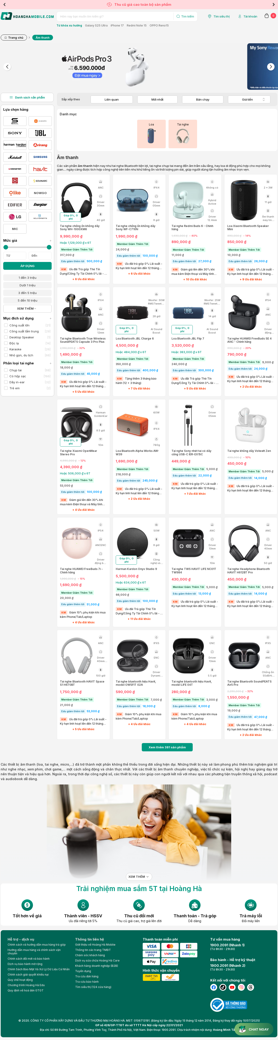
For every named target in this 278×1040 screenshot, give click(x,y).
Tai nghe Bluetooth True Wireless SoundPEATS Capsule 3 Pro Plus (83, 340)
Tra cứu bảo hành (87, 981)
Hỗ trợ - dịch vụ (21, 939)
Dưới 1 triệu (27, 285)
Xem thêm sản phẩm (167, 747)
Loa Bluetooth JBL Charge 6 (135, 338)
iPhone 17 (117, 25)
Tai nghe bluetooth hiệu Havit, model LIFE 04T (192, 683)
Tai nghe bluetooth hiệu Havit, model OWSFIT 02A (136, 683)
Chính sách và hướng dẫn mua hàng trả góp (37, 944)
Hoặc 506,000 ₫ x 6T (75, 473)
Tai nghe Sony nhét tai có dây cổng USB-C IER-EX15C (191, 452)
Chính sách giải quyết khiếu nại (28, 974)
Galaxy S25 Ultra (96, 25)
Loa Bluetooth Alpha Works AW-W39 (137, 452)
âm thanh (28, 764)
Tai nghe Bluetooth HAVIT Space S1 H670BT (82, 683)
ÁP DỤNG (27, 266)
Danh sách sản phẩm (27, 97)
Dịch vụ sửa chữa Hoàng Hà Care (97, 960)
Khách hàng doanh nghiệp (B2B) (96, 965)
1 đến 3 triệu (27, 277)
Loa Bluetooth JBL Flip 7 (188, 338)
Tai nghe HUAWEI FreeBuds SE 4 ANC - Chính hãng (249, 340)
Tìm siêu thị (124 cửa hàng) (93, 987)
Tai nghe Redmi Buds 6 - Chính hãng (192, 227)
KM (63, 269)
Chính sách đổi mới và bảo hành (29, 958)
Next (273, 4)
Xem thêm (136, 876)
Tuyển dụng (83, 971)
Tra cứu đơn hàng (86, 976)
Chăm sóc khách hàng (90, 955)
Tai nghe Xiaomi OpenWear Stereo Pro (78, 452)
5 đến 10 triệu (27, 300)
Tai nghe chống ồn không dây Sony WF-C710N (135, 227)
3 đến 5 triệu (27, 293)
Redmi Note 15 (137, 25)
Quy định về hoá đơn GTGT (26, 990)
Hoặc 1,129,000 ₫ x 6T (75, 242)
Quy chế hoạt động (20, 980)
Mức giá (27, 240)
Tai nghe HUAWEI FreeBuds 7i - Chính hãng (81, 570)
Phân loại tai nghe (27, 363)
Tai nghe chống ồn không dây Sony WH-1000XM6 (80, 227)
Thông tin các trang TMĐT (93, 950)
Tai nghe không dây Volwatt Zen (249, 451)
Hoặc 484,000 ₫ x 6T (131, 352)
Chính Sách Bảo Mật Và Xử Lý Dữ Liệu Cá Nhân (39, 969)
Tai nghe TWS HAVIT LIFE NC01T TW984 (194, 570)
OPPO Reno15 (159, 25)
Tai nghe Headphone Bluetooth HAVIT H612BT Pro (248, 570)
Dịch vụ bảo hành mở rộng (25, 964)
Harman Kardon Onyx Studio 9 (136, 569)
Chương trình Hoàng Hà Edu (26, 985)
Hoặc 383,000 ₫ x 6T (187, 352)
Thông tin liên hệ (89, 939)
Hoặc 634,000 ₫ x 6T (131, 582)
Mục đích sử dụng (27, 318)
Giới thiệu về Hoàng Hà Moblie (95, 944)
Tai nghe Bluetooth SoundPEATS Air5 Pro (249, 683)
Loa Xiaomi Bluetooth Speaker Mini (248, 227)
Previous (4, 4)
